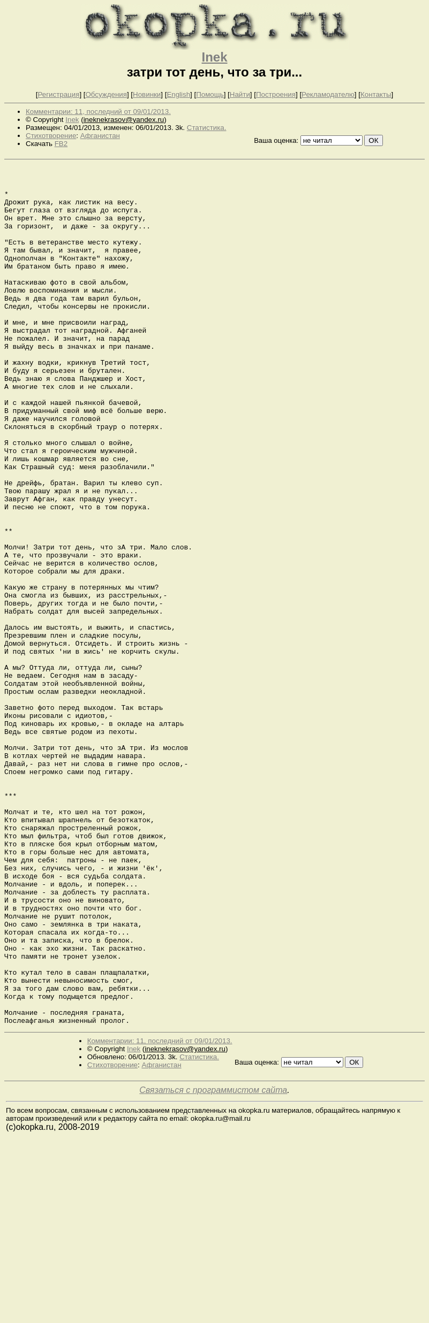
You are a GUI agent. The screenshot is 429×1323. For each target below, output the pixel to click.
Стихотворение (51, 136)
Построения (276, 94)
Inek (214, 57)
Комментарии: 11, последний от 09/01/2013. (98, 112)
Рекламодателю (328, 94)
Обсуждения (105, 94)
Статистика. (207, 128)
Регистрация (58, 94)
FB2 (61, 144)
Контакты (376, 94)
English (178, 94)
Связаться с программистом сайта (213, 1261)
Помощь (209, 94)
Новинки (147, 94)
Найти (240, 94)
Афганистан (100, 136)
